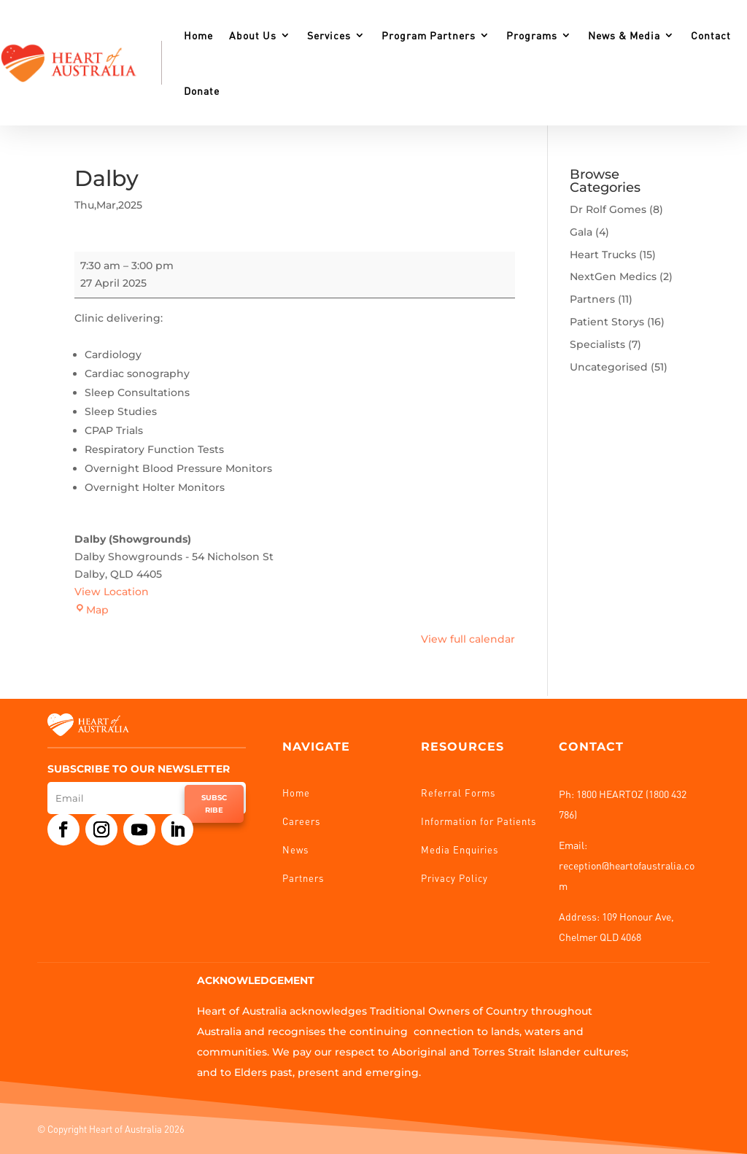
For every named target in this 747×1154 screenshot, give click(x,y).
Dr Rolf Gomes (608, 209)
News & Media (624, 35)
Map (91, 609)
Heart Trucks (603, 254)
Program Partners (429, 35)
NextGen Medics (613, 276)
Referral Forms (458, 792)
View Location (111, 591)
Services (329, 35)
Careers (301, 821)
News (295, 849)
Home (198, 35)
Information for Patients (478, 821)
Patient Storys (607, 321)
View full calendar (468, 639)
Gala (581, 232)
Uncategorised (609, 366)
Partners (592, 299)
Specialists (597, 344)
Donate (202, 90)
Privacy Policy (454, 878)
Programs (531, 35)
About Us (252, 35)
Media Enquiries (459, 849)
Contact (711, 35)
